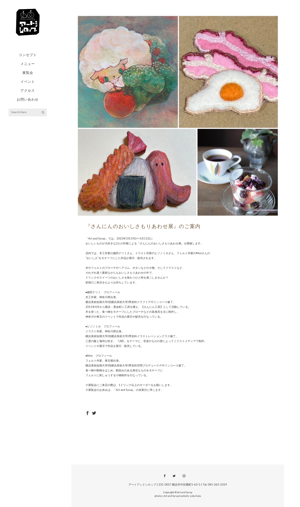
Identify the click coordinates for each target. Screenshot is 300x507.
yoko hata (195, 495)
